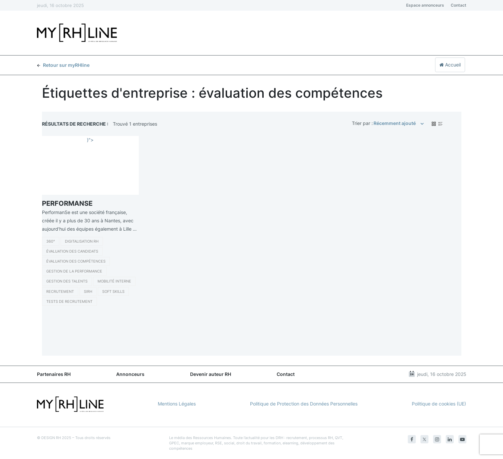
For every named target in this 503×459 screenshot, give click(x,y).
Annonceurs (130, 374)
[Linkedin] (450, 439)
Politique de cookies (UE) (439, 403)
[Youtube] (462, 439)
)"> (90, 140)
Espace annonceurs (425, 5)
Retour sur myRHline (63, 65)
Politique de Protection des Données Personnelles (304, 403)
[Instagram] (437, 439)
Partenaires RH (54, 374)
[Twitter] (424, 439)
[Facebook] (411, 439)
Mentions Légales (177, 403)
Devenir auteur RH (210, 374)
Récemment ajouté (395, 123)
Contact (458, 5)
